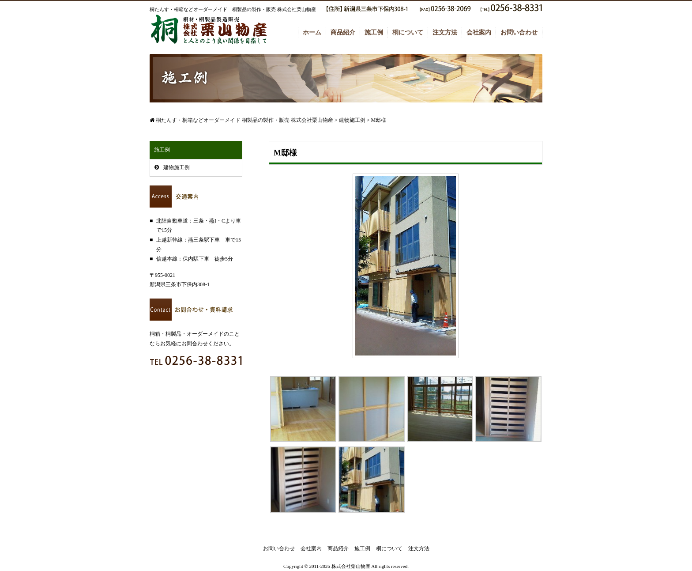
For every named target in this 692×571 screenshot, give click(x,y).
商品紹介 (343, 32)
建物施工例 (176, 167)
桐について (407, 32)
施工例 (374, 32)
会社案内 (478, 32)
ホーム (312, 32)
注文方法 (444, 32)
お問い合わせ (519, 32)
